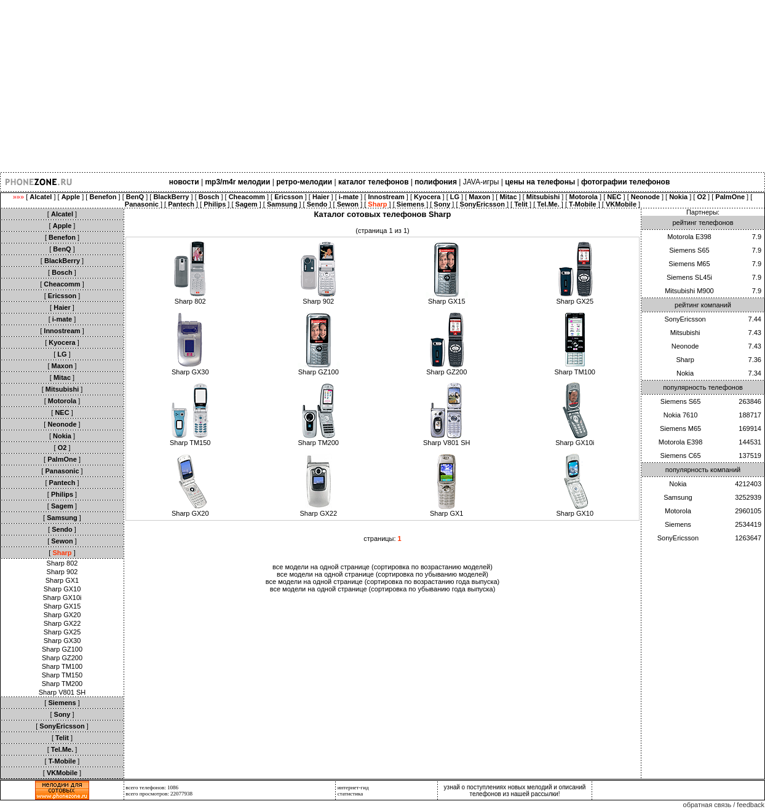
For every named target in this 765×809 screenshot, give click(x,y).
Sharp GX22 (62, 623)
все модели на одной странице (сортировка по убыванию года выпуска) (383, 589)
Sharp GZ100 (62, 649)
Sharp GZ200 (62, 657)
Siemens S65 (689, 250)
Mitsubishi (685, 332)
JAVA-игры (481, 182)
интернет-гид (353, 787)
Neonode (685, 346)
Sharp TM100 (62, 666)
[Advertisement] (369, 86)
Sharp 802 (62, 563)
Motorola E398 (689, 236)
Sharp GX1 (62, 580)
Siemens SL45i (689, 277)
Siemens (678, 524)
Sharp (685, 359)
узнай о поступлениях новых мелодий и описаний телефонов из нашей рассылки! (515, 790)
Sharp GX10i (62, 597)
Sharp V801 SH (62, 692)
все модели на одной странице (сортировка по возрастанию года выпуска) (383, 581)
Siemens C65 (680, 455)
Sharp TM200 (62, 683)
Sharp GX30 (62, 640)
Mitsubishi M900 (689, 290)
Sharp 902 (62, 571)
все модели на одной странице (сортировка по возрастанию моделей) (382, 566)
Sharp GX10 (62, 589)
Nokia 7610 (681, 415)
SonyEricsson (684, 319)
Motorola (678, 511)
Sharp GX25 (62, 632)
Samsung (678, 497)
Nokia (685, 373)
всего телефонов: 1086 (151, 787)
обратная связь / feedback (723, 804)
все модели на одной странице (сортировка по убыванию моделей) (382, 574)
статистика (350, 794)
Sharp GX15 (62, 606)
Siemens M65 (689, 263)
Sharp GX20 (62, 614)
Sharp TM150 (62, 675)
